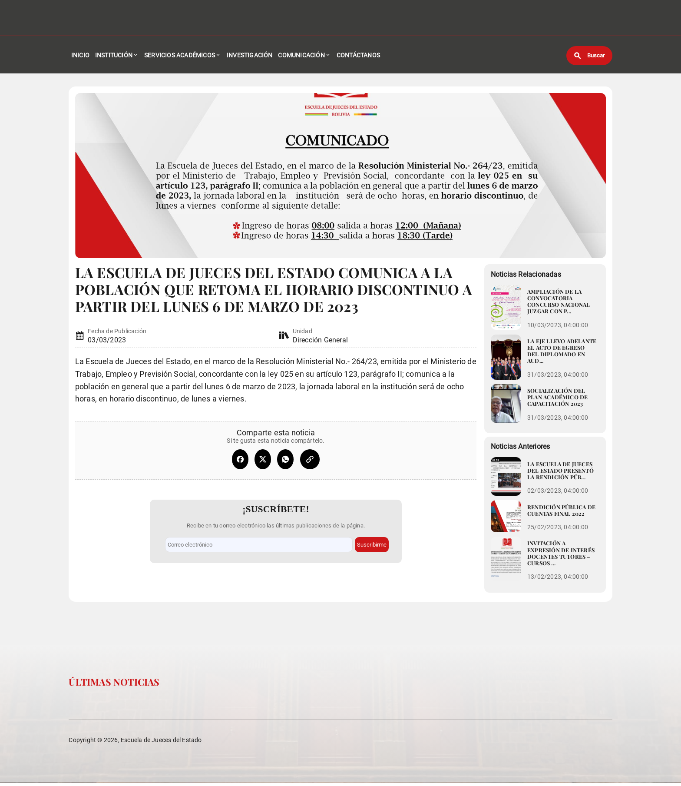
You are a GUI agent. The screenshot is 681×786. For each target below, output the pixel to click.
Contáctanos (358, 56)
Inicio (80, 56)
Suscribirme (372, 543)
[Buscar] (589, 56)
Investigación (250, 56)
